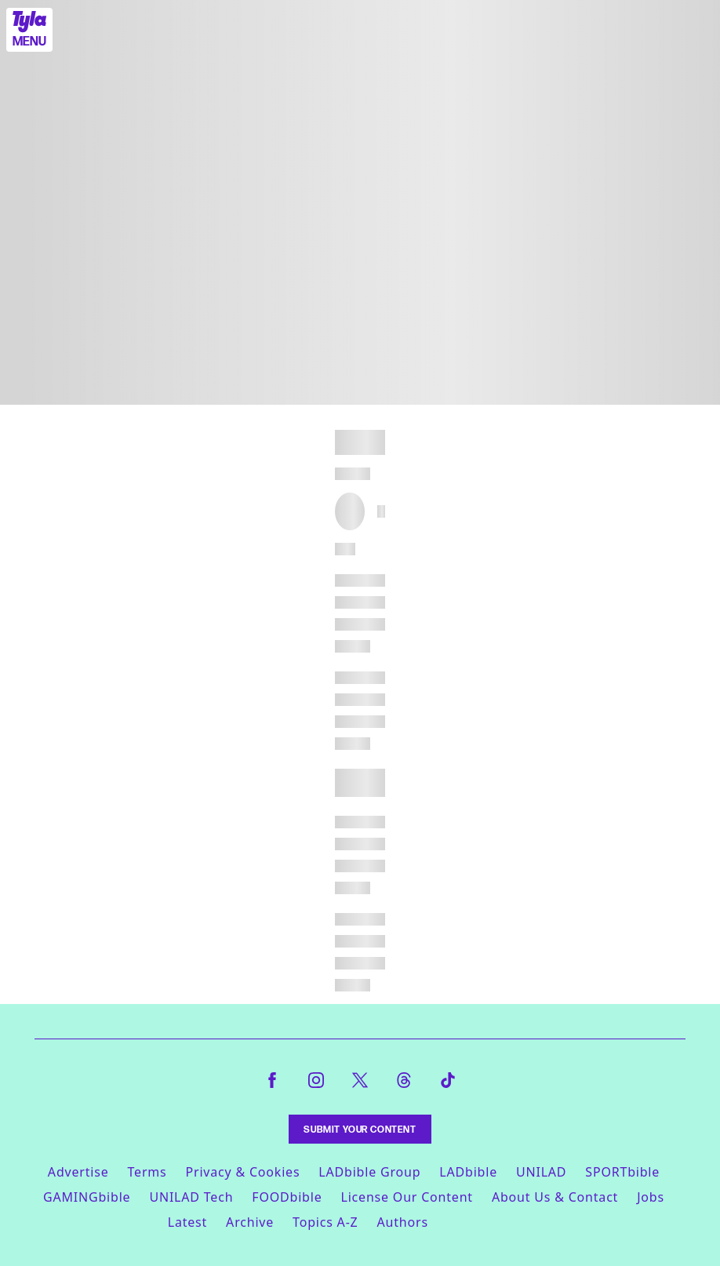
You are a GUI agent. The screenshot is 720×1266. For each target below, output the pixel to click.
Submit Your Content (360, 1129)
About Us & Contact (555, 1197)
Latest (187, 1222)
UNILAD (541, 1172)
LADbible (468, 1172)
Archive (250, 1222)
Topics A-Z (325, 1222)
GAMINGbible (86, 1197)
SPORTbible (622, 1172)
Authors (402, 1222)
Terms (146, 1172)
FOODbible (287, 1197)
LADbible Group (369, 1172)
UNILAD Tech (191, 1197)
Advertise (78, 1172)
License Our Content (406, 1197)
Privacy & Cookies (243, 1172)
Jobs (650, 1197)
